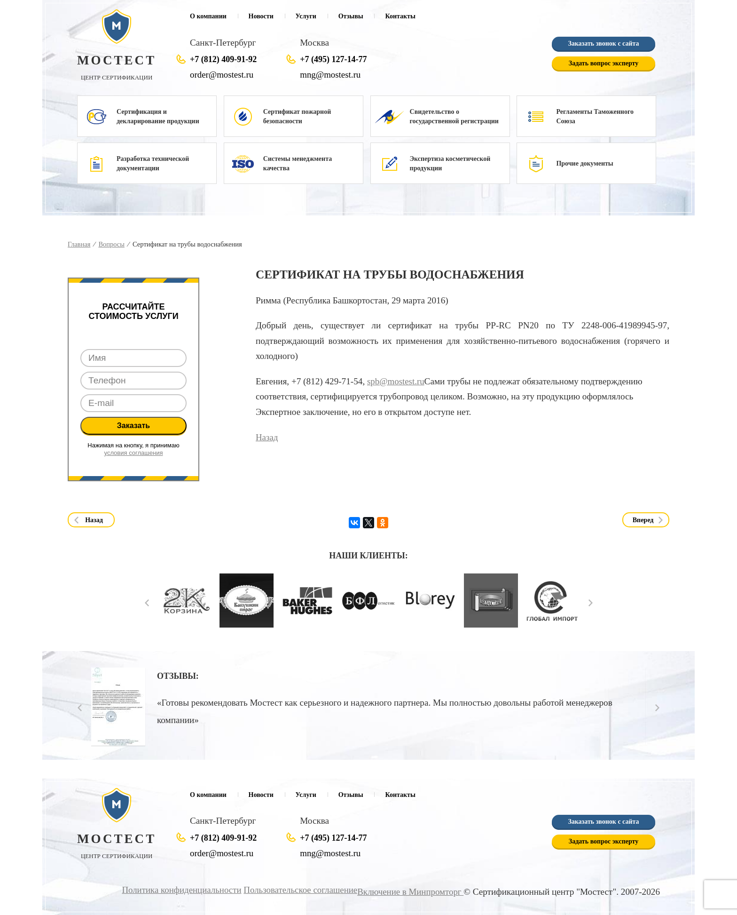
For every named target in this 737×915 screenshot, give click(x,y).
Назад (267, 437)
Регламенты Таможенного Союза (595, 116)
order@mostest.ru (222, 75)
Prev (147, 602)
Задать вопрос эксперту (603, 63)
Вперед (643, 520)
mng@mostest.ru (330, 75)
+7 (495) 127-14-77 (333, 59)
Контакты (400, 16)
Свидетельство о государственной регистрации (454, 116)
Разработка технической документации (153, 163)
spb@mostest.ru (396, 381)
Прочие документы (584, 163)
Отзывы (350, 16)
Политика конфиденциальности (177, 890)
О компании (208, 16)
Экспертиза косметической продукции (450, 163)
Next (590, 602)
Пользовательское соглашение (297, 890)
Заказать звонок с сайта (603, 43)
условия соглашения (133, 452)
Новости (261, 16)
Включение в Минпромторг (409, 892)
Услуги (306, 16)
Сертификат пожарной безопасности (297, 116)
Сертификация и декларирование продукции (158, 116)
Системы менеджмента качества (297, 163)
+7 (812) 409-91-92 (223, 59)
